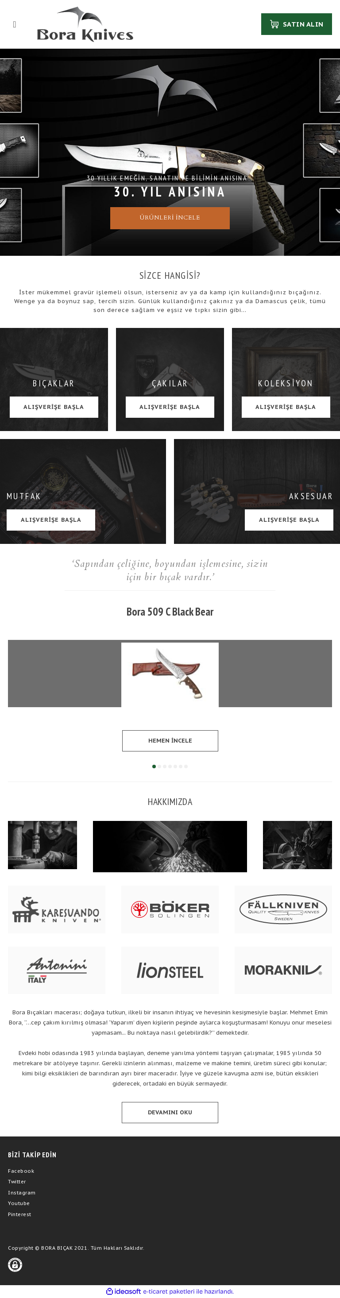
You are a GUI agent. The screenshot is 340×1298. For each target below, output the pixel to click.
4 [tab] (170, 766)
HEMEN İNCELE (170, 740)
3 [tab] (164, 766)
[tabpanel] (170, 677)
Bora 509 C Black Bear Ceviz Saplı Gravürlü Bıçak (170, 612)
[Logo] (85, 24)
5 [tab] (175, 766)
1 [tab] (154, 766)
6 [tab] (180, 766)
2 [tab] (159, 766)
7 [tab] (186, 766)
